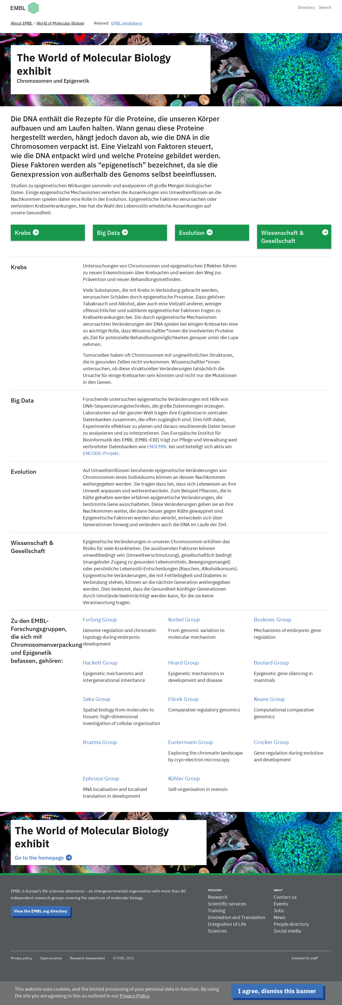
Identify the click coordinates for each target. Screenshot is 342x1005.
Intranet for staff (305, 958)
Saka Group (96, 699)
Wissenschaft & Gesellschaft (294, 237)
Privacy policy (21, 958)
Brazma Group (100, 742)
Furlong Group (100, 620)
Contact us (285, 897)
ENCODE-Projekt (101, 453)
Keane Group (269, 699)
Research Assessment (87, 958)
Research (218, 897)
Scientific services (227, 904)
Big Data (112, 233)
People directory (291, 924)
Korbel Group (184, 620)
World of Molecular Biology (60, 24)
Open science (51, 958)
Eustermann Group (190, 742)
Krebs (27, 233)
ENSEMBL (157, 446)
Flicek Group (183, 699)
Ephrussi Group (101, 779)
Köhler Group (184, 779)
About (278, 890)
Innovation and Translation (236, 917)
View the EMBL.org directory (40, 910)
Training (216, 910)
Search (325, 8)
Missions (215, 890)
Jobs (279, 910)
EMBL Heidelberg (126, 24)
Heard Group (183, 663)
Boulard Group (271, 663)
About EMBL (22, 24)
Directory (306, 8)
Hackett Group (100, 663)
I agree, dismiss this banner (277, 991)
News (279, 917)
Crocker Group (271, 742)
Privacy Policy (134, 996)
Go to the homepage (43, 857)
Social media (287, 931)
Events (281, 904)
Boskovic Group (272, 620)
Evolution (196, 233)
